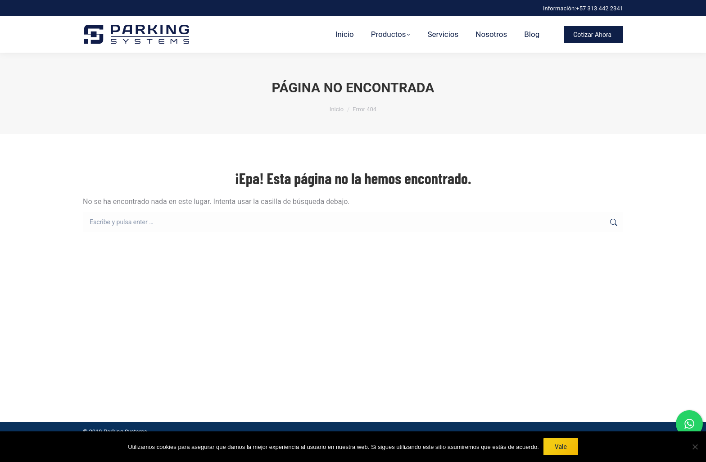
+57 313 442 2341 (599, 8)
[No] (694, 446)
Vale (561, 446)
